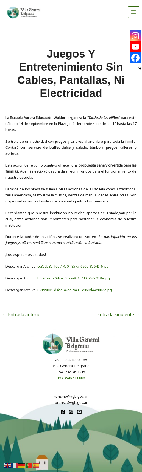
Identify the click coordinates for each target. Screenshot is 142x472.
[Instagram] (135, 35)
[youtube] (79, 411)
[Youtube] (135, 46)
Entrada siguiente (118, 314)
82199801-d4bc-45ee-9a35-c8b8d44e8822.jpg (74, 289)
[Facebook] (135, 57)
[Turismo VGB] (23, 12)
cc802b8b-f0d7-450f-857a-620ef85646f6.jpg (73, 266)
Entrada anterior (22, 314)
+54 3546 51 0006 (71, 377)
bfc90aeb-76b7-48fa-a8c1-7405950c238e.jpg (73, 278)
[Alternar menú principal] (134, 12)
